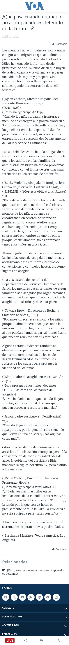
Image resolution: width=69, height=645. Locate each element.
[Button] (59, 44)
